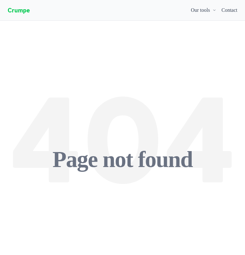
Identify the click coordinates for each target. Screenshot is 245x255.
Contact (229, 10)
